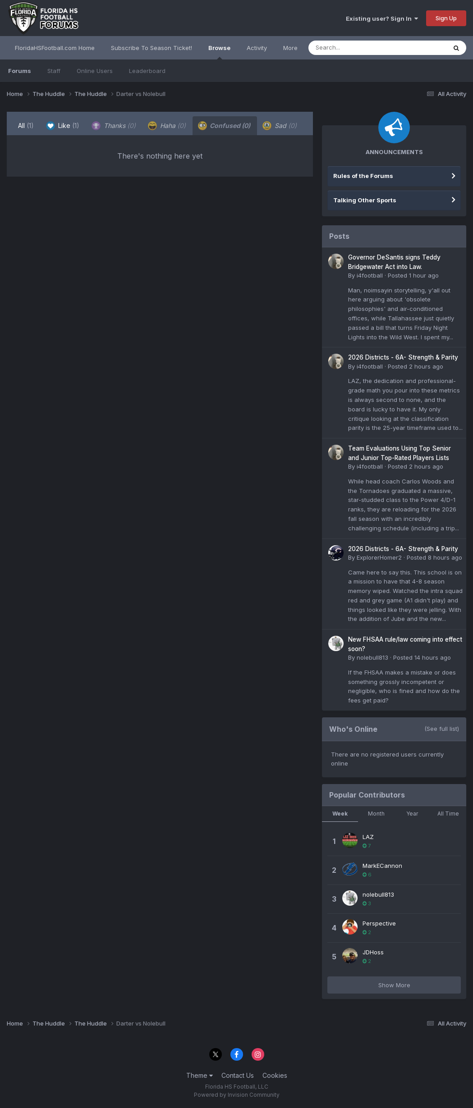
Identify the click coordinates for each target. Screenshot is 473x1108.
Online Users (95, 70)
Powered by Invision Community (237, 1094)
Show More (394, 985)
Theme (199, 1075)
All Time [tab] (448, 813)
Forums (19, 70)
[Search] (352, 48)
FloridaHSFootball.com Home (55, 47)
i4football (370, 275)
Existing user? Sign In (382, 18)
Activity (257, 47)
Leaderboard (147, 70)
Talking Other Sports (364, 200)
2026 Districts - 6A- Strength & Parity (403, 357)
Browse (219, 51)
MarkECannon (382, 865)
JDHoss (373, 952)
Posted (413, 275)
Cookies (274, 1075)
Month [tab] (376, 813)
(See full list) (441, 728)
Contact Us (237, 1075)
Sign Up (446, 18)
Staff (53, 70)
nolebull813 (372, 657)
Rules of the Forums (363, 175)
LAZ (368, 836)
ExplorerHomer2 (379, 557)
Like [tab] (62, 125)
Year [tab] (412, 813)
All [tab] (26, 125)
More (290, 47)
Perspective (379, 923)
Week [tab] (340, 813)
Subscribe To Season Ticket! (151, 47)
